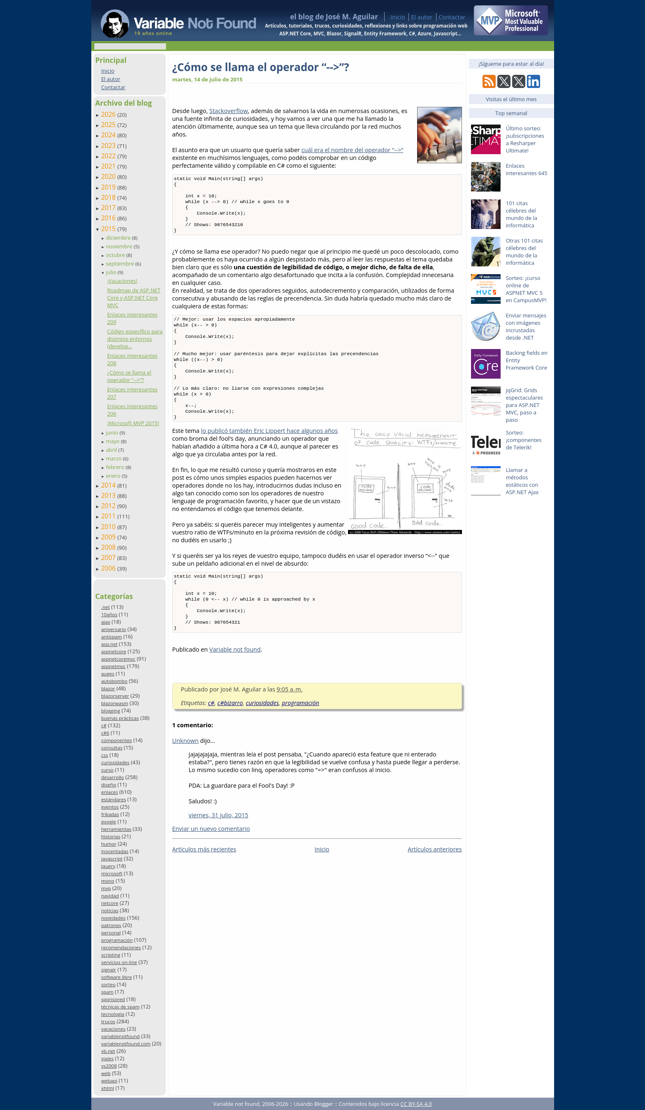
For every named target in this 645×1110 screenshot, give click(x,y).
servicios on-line (119, 962)
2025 (109, 124)
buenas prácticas (120, 718)
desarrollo (112, 777)
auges (107, 674)
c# (104, 725)
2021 (109, 166)
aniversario (113, 629)
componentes (116, 740)
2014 (109, 485)
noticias (109, 910)
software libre (116, 977)
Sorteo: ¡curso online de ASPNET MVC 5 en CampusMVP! (526, 289)
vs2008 (109, 1066)
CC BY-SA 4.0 (416, 1104)
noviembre (120, 246)
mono (107, 881)
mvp (106, 888)
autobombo (114, 681)
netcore (109, 903)
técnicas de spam (120, 1007)
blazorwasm (114, 703)
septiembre (120, 263)
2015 (109, 228)
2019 (109, 187)
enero (114, 475)
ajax (105, 622)
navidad (110, 896)
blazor (108, 688)
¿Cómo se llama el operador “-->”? (129, 376)
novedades (113, 918)
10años (109, 614)
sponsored (113, 999)
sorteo (108, 984)
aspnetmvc (113, 666)
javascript (112, 859)
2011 (109, 515)
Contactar (452, 17)
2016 (109, 217)
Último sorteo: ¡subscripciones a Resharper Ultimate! (525, 139)
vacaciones (113, 1029)
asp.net (109, 644)
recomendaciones (121, 947)
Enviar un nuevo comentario (211, 860)
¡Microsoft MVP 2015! (133, 423)
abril (112, 449)
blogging (110, 711)
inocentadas (114, 851)
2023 (109, 145)
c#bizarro (230, 734)
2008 (109, 547)
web (106, 1073)
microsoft (112, 873)
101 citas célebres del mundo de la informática (521, 214)
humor (108, 844)
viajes (107, 1058)
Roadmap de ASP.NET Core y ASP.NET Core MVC (133, 298)
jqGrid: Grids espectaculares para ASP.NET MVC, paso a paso (524, 404)
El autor (421, 17)
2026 (109, 114)
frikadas (110, 814)
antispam (111, 637)
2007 (109, 557)
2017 (109, 207)
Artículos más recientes (204, 880)
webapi (109, 1081)
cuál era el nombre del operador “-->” (353, 150)
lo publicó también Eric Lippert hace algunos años (269, 454)
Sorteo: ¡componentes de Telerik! (524, 440)
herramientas (116, 829)
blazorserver (115, 696)
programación (116, 940)
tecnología (112, 1014)
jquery (108, 866)
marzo (114, 458)
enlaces (109, 792)
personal (111, 933)
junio (112, 432)
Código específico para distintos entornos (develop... (134, 339)
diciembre (119, 237)
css (104, 755)
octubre (116, 255)
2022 (109, 155)
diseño (108, 785)
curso (107, 770)
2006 (109, 568)
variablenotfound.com (126, 1044)
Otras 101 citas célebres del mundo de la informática (524, 251)
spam (107, 992)
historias (111, 836)
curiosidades (115, 762)
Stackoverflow (228, 111)
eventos (110, 807)
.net (105, 607)
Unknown (185, 772)
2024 (109, 134)
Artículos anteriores (435, 880)
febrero (115, 467)
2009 (109, 536)
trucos (108, 1021)
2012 (109, 505)
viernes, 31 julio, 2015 (218, 846)
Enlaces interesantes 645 (527, 169)
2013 (109, 495)
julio (112, 272)
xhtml (107, 1088)
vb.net (108, 1051)
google (108, 822)
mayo (113, 441)
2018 (109, 197)
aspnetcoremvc (118, 659)
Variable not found (235, 680)
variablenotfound (120, 1036)
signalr (108, 970)
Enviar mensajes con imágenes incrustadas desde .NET (526, 326)
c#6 (105, 733)
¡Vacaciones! (122, 280)
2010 (109, 526)
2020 (109, 176)
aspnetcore (113, 651)
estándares (113, 799)
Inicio (397, 17)
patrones (111, 925)
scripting (111, 955)
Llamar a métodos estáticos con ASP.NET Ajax (522, 481)
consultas (112, 748)
